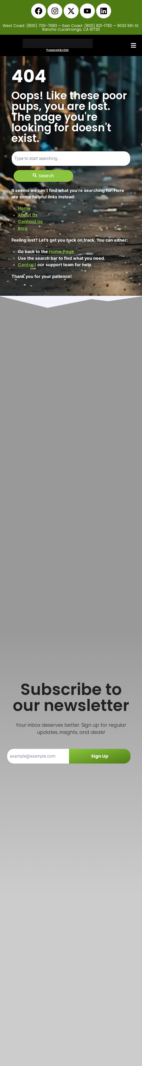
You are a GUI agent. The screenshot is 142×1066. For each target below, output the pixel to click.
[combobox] (71, 158)
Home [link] (24, 208)
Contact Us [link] (30, 222)
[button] (133, 45)
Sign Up (99, 756)
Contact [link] (27, 265)
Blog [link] (22, 228)
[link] (38, 10)
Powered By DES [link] (57, 50)
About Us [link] (28, 215)
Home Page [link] (61, 252)
